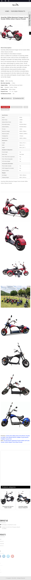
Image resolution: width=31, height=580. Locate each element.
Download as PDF (19, 98)
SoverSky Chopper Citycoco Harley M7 (23, 507)
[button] (30, 33)
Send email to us (7, 98)
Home (7, 11)
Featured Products (18, 11)
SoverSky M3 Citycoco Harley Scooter (7, 507)
